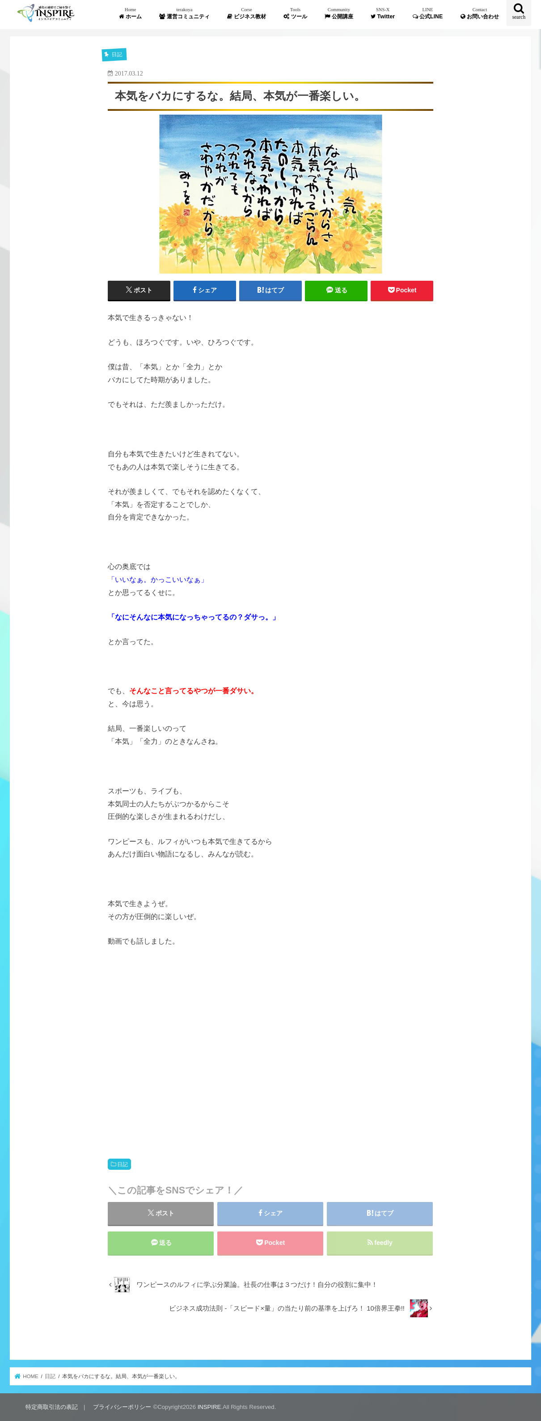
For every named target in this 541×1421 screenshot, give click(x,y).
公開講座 (339, 13)
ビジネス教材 (246, 13)
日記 (122, 1164)
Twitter (383, 13)
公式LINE (428, 13)
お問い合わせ (480, 13)
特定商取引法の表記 (51, 1407)
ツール (295, 13)
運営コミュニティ (184, 13)
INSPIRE (209, 1407)
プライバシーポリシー (122, 1407)
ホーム (130, 13)
